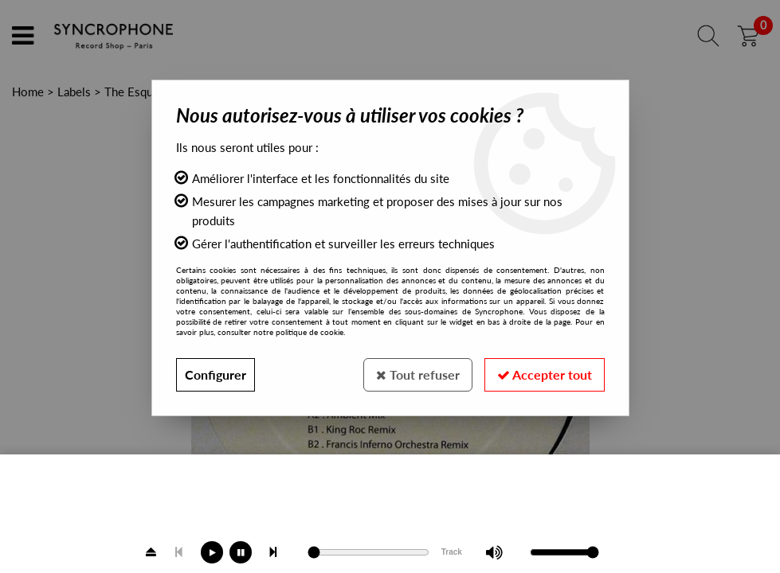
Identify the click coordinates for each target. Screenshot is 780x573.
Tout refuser (418, 374)
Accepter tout (544, 374)
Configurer (215, 374)
